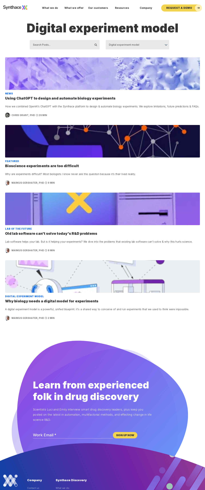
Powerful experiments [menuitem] (68, 398)
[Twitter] (7, 403)
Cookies (7, 469)
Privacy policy (21, 469)
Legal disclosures (38, 469)
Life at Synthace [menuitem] (36, 406)
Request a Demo (184, 8)
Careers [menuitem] (31, 411)
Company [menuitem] (146, 7)
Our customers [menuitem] (98, 7)
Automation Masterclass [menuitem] (40, 445)
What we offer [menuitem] (74, 7)
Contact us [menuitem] (33, 393)
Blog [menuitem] (29, 423)
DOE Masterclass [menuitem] (36, 436)
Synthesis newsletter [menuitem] (39, 441)
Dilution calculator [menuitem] (37, 427)
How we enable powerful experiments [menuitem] (77, 402)
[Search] (65, 44)
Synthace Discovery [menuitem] (71, 388)
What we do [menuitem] (50, 7)
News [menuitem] (30, 402)
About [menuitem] (30, 398)
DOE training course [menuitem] (38, 432)
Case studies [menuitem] (63, 406)
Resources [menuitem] (122, 7)
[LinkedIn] (13, 403)
